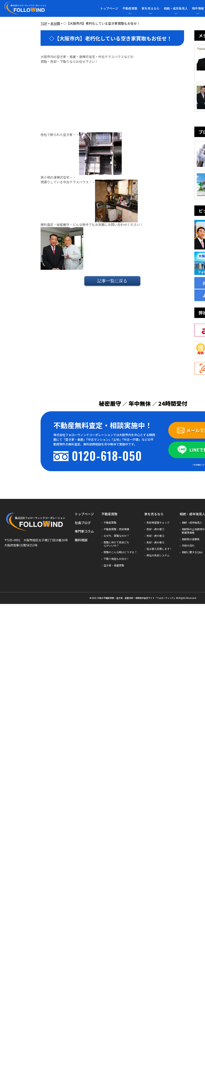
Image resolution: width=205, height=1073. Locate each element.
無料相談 (81, 540)
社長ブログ (83, 522)
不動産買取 (129, 8)
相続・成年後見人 (176, 8)
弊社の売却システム (158, 555)
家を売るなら (151, 8)
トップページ (109, 8)
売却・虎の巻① (155, 529)
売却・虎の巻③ (155, 542)
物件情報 (198, 8)
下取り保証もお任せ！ (116, 558)
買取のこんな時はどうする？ (120, 552)
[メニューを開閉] (130, 13)
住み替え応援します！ (159, 548)
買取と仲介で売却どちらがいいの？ (116, 544)
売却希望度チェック (158, 522)
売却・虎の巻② (155, 535)
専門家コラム (84, 531)
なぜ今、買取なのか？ (116, 535)
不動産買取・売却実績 (116, 529)
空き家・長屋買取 (114, 565)
